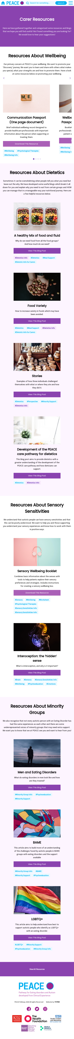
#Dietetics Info (21, 258)
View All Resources (37, 969)
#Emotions (51, 684)
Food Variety (37, 306)
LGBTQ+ (37, 919)
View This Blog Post (37, 250)
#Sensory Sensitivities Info (26, 608)
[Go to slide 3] (37, 158)
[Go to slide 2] (35, 158)
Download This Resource (26, 143)
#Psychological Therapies (28, 151)
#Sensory (19, 600)
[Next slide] (70, 78)
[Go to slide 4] (38, 158)
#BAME (39, 871)
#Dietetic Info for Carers (25, 262)
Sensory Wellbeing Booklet (37, 571)
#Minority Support (48, 401)
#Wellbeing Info (11, 155)
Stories (37, 376)
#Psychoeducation (35, 684)
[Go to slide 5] (40, 158)
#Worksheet (44, 600)
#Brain (17, 679)
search (61, 3)
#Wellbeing (9, 151)
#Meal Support (49, 258)
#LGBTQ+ (19, 944)
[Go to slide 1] (33, 159)
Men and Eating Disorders (37, 772)
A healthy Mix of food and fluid (37, 235)
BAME (37, 842)
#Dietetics (35, 258)
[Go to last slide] (4, 78)
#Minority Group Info (23, 794)
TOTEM (57, 1002)
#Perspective (32, 401)
